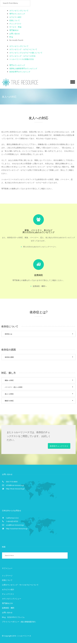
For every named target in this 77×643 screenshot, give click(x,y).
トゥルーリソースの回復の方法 (21, 59)
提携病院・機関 (8, 608)
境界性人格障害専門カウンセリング (23, 68)
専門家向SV (13, 30)
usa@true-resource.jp (15, 525)
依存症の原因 (39, 357)
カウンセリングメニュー (11, 598)
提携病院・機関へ (40, 286)
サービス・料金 (15, 27)
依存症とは (39, 334)
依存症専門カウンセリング (19, 71)
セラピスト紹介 (15, 17)
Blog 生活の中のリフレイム (13, 617)
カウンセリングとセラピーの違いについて (25, 52)
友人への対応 (39, 394)
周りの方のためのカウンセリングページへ (39, 246)
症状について (14, 20)
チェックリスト (15, 23)
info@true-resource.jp (15, 485)
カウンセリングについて (18, 10)
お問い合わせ (14, 33)
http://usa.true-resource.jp (17, 528)
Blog (11, 37)
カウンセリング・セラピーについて (23, 49)
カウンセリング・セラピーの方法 (22, 56)
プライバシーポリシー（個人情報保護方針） (19, 621)
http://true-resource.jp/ (15, 488)
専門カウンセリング (17, 14)
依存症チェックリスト (59, 445)
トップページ (7, 575)
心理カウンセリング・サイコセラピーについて (20, 585)
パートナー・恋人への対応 (39, 387)
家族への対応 (39, 380)
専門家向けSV (7, 603)
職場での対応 (39, 401)
